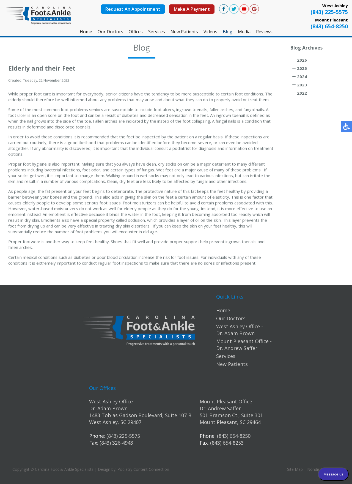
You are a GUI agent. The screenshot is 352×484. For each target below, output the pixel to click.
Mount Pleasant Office (226, 401)
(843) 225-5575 (329, 12)
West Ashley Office (111, 401)
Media (244, 32)
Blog (227, 32)
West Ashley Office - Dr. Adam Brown (239, 330)
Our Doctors (110, 32)
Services (156, 32)
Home (86, 32)
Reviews (264, 32)
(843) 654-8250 (329, 26)
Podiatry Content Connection (143, 469)
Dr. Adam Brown (108, 408)
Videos (210, 32)
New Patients (184, 32)
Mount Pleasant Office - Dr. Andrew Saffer (244, 344)
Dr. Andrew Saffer (220, 408)
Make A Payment (192, 9)
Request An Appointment (132, 9)
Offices (136, 32)
